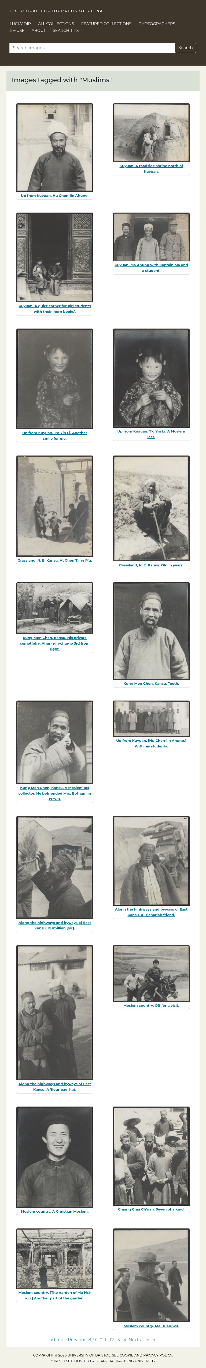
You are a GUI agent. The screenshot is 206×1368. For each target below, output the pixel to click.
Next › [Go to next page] (134, 1339)
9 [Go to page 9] (94, 1339)
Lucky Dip (20, 23)
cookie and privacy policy (146, 1355)
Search (185, 47)
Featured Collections (106, 23)
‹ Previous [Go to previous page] (75, 1339)
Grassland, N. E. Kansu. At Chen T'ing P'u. (54, 560)
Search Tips (66, 30)
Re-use (17, 30)
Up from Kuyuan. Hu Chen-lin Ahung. (55, 195)
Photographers (157, 23)
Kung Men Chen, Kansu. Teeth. (151, 683)
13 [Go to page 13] (118, 1339)
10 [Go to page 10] (100, 1339)
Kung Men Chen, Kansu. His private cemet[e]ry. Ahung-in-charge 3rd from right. (55, 643)
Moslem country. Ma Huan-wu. (151, 1326)
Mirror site (61, 1361)
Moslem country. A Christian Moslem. (55, 1211)
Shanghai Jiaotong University (125, 1361)
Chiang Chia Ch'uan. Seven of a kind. (151, 1209)
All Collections (56, 23)
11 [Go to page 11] (106, 1339)
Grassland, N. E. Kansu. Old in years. (151, 565)
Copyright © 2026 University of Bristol (71, 1355)
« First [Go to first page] (57, 1339)
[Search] (92, 48)
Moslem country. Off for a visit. (151, 1005)
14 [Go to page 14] (124, 1339)
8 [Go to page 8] (89, 1339)
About (39, 30)
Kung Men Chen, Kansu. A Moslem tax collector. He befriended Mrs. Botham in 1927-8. (55, 793)
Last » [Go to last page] (149, 1339)
